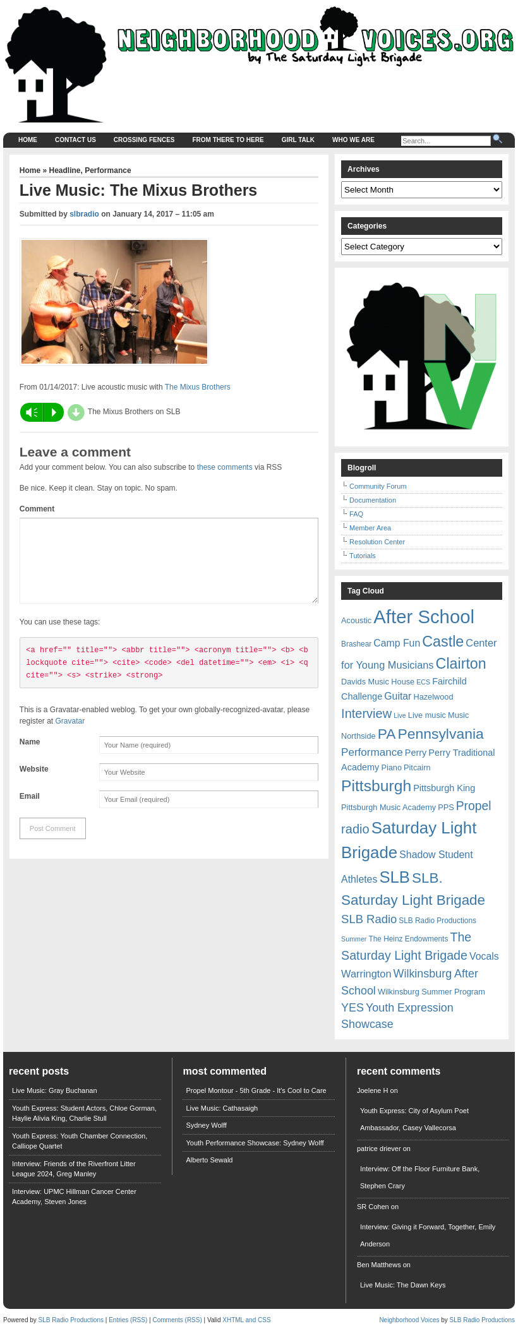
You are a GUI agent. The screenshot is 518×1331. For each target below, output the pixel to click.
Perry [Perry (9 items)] (416, 753)
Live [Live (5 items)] (400, 715)
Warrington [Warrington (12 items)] (366, 973)
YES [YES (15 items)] (352, 1007)
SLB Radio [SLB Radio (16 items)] (369, 919)
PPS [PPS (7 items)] (446, 807)
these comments (225, 467)
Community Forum (377, 486)
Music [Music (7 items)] (458, 715)
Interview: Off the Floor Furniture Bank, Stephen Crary (419, 1177)
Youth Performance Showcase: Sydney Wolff (254, 1143)
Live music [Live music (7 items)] (427, 715)
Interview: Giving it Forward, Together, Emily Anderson (427, 1235)
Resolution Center (377, 542)
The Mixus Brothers (198, 387)
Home (27, 139)
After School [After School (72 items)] (423, 616)
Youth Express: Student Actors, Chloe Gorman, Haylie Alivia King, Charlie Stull (84, 1113)
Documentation (372, 500)
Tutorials (362, 555)
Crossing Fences (144, 139)
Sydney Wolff (206, 1125)
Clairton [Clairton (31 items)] (461, 663)
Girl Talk (298, 139)
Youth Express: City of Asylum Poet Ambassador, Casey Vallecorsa (414, 1119)
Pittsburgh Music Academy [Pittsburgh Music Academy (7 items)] (388, 807)
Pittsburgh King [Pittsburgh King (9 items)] (444, 788)
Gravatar (70, 736)
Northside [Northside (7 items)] (358, 736)
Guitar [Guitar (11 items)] (397, 696)
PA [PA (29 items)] (387, 733)
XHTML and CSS (246, 1319)
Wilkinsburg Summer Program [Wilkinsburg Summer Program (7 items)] (431, 991)
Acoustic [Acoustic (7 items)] (356, 620)
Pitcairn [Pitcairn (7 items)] (417, 767)
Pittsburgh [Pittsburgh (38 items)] (376, 785)
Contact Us (75, 139)
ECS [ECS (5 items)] (423, 682)
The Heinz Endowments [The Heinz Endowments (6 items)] (408, 938)
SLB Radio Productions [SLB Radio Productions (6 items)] (437, 920)
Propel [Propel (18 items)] (473, 806)
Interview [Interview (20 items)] (366, 713)
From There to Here (228, 139)
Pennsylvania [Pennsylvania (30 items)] (440, 733)
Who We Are (353, 139)
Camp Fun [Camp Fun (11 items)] (396, 643)
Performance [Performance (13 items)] (372, 752)
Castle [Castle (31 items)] (443, 641)
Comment (37, 508)
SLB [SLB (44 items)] (394, 877)
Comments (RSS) (177, 1319)
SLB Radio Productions (71, 1319)
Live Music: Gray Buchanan (54, 1090)
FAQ (356, 514)
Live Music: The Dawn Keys (403, 1285)
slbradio (84, 214)
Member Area (370, 528)
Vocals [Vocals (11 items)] (484, 956)
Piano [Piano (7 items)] (391, 767)
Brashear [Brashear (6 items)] (356, 644)
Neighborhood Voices (409, 1319)
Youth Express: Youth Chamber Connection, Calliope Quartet (79, 1141)
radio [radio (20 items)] (355, 829)
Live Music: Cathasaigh (222, 1108)
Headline (65, 170)
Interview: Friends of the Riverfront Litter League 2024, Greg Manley (74, 1169)
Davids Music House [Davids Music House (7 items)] (377, 681)
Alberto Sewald (209, 1160)
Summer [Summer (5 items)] (353, 939)
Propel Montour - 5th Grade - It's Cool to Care (256, 1090)
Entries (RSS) (128, 1319)
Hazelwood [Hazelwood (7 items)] (433, 696)
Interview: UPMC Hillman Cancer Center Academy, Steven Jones (74, 1197)
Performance (108, 170)
